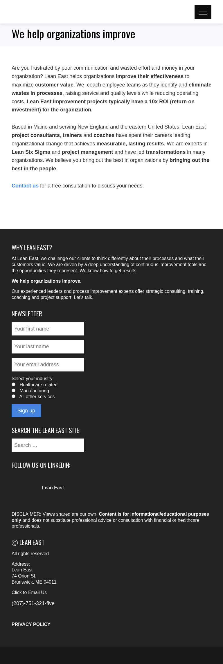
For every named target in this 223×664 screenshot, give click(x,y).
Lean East (22, 569)
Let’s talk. (83, 297)
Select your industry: (33, 378)
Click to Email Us (29, 592)
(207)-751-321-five (33, 603)
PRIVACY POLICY (31, 624)
